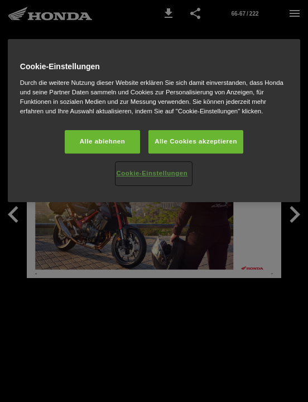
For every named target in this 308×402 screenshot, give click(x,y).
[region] (154, 120)
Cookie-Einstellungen (151, 173)
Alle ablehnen (102, 141)
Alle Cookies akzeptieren (196, 141)
